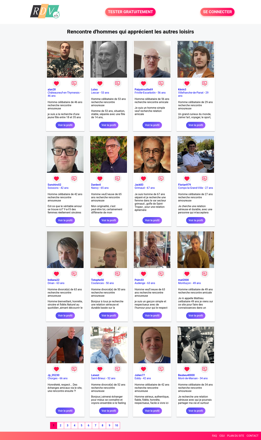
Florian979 (184, 184)
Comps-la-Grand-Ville (190, 187)
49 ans (197, 283)
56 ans (162, 92)
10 (116, 425)
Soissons (53, 187)
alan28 (52, 89)
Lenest (95, 375)
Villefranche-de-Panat (190, 92)
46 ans (52, 95)
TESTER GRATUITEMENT (130, 12)
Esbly (138, 378)
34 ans (204, 378)
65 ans (105, 187)
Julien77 (140, 375)
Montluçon (184, 283)
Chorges (52, 378)
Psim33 (139, 280)
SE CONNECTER (217, 12)
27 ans (209, 187)
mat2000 (183, 280)
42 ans (65, 187)
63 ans (60, 283)
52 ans (111, 378)
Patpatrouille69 (144, 89)
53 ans (105, 92)
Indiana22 (53, 280)
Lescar (95, 92)
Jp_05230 (53, 375)
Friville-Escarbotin (145, 92)
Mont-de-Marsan (188, 378)
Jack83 (139, 184)
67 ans (151, 187)
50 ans (110, 283)
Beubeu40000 (186, 375)
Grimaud (140, 187)
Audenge (140, 283)
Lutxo (94, 89)
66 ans (64, 378)
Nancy (95, 187)
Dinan (51, 283)
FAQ (214, 435)
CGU (222, 435)
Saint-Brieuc (98, 378)
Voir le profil (65, 125)
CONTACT (253, 435)
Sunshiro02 (54, 184)
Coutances (97, 283)
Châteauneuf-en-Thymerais (63, 92)
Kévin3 (182, 89)
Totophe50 (97, 280)
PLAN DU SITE (235, 435)
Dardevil (96, 184)
